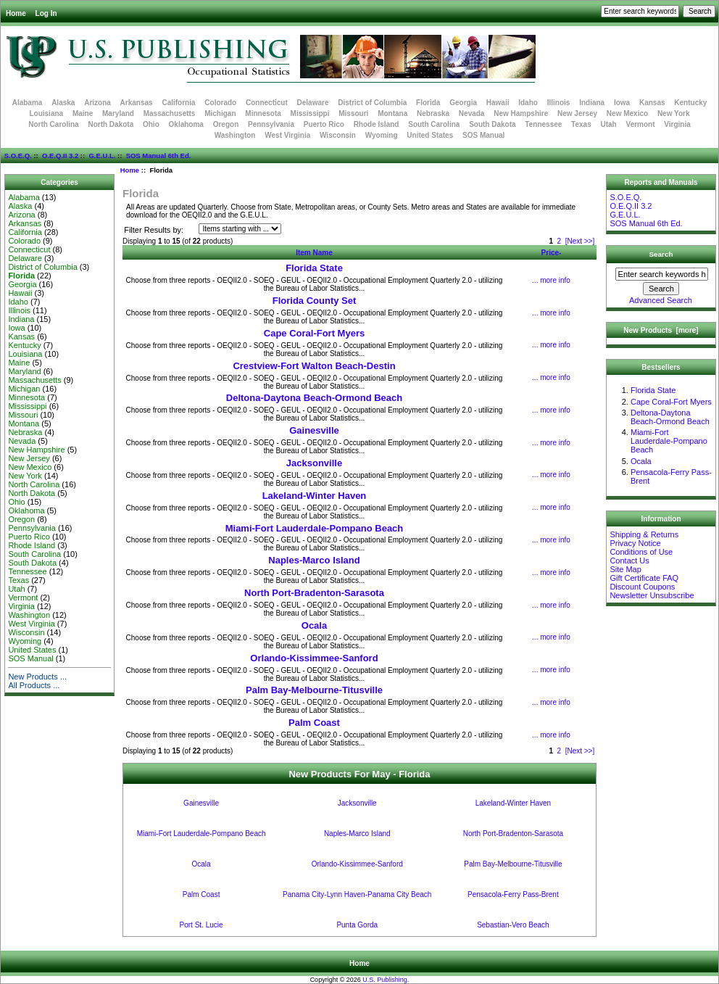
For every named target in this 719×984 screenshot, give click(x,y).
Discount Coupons (642, 586)
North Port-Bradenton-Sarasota (314, 592)
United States (430, 135)
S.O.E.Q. (18, 156)
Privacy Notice (635, 543)
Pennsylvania (271, 124)
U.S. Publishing (384, 979)
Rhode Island (376, 124)
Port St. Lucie (201, 925)
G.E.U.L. (101, 156)
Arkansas (136, 103)
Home (16, 13)
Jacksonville (314, 463)
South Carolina (434, 124)
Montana (392, 113)
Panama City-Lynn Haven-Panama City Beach (357, 894)
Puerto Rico (324, 124)
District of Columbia (372, 103)
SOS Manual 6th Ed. (158, 156)
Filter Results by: (153, 230)
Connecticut (267, 103)
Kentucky (690, 103)
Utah (609, 124)
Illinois (558, 103)
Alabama (27, 103)
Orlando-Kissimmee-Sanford (314, 658)
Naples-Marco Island (314, 560)
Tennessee (543, 124)
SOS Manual (483, 135)
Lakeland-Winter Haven (314, 495)
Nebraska (433, 113)
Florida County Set (315, 300)
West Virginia (287, 135)
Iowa (622, 103)
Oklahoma (186, 124)
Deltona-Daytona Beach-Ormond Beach (314, 397)
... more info (551, 280)
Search (661, 254)
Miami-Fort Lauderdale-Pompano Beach (314, 528)
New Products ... (37, 676)
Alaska (63, 103)
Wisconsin (338, 135)
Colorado (220, 103)
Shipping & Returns (644, 534)
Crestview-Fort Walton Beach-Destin (314, 365)
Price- (551, 253)
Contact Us (629, 560)
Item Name (314, 253)
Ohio (151, 124)
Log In (46, 13)
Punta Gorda (357, 925)
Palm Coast (314, 722)
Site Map (625, 569)
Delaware (313, 103)
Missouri (353, 113)
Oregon (226, 124)
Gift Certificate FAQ (644, 578)
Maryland (118, 113)
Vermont (640, 124)
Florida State (314, 267)
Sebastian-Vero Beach (513, 925)
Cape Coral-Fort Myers (314, 333)
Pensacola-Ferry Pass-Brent (513, 894)
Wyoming (381, 135)
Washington (235, 135)
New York (673, 113)
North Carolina (53, 124)
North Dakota (110, 124)
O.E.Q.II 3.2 (60, 156)
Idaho (528, 103)
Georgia (463, 103)
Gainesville (314, 430)
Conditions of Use (641, 551)
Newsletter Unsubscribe (652, 595)
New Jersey (577, 113)
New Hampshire (521, 113)
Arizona (97, 103)
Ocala (314, 625)
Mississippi (310, 113)
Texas (581, 124)
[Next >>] (580, 241)
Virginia (677, 124)
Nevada (472, 113)
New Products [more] (660, 330)
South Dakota (492, 124)
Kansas (652, 103)
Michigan (220, 113)
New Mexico (627, 113)
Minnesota (262, 113)
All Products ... (33, 685)
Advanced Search (660, 300)
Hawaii (498, 103)
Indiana (591, 103)
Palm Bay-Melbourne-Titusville (314, 690)
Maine (82, 113)
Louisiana (46, 113)
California (178, 103)
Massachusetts (170, 113)
